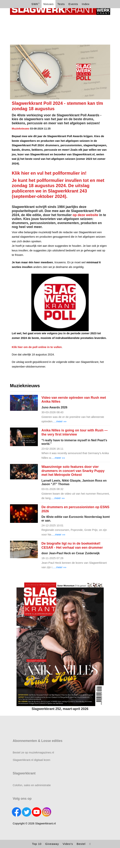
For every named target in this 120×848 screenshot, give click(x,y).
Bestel (81, 843)
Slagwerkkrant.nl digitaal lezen (31, 759)
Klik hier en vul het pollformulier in (48, 173)
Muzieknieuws (20, 128)
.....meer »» (59, 421)
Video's (68, 843)
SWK (35, 4)
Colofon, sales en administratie (32, 785)
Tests (61, 4)
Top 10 (37, 843)
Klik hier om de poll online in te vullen (37, 347)
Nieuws (48, 4)
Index (86, 4)
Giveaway (52, 843)
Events (73, 4)
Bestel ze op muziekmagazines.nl (33, 752)
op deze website (86, 215)
